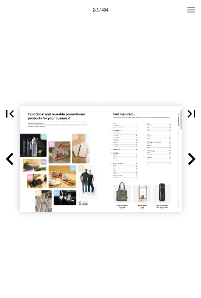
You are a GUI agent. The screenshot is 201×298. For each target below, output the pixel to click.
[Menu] (191, 10)
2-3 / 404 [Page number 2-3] (101, 10)
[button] (10, 159)
